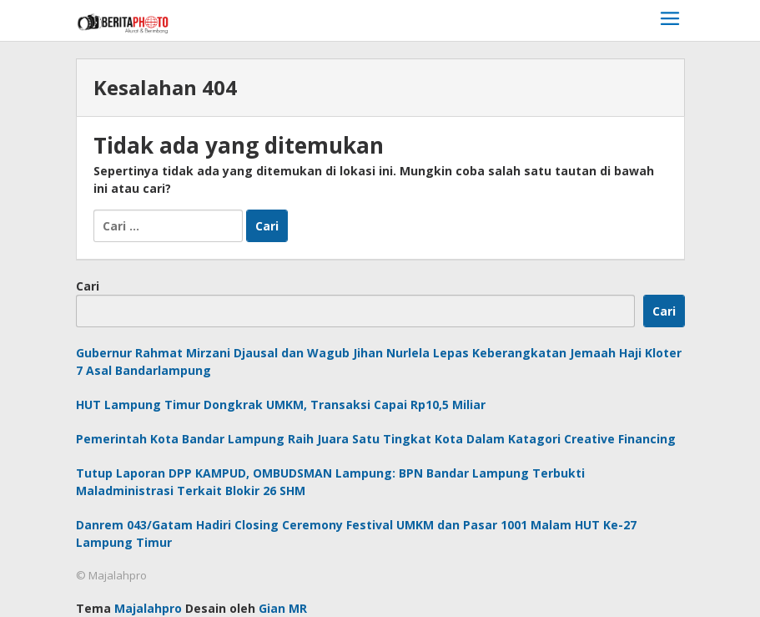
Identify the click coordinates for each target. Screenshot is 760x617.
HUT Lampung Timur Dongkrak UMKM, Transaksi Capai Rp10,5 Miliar (281, 404)
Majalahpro (148, 608)
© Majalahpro (111, 575)
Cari (87, 286)
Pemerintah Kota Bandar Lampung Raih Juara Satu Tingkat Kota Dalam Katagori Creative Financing (376, 439)
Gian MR (283, 608)
